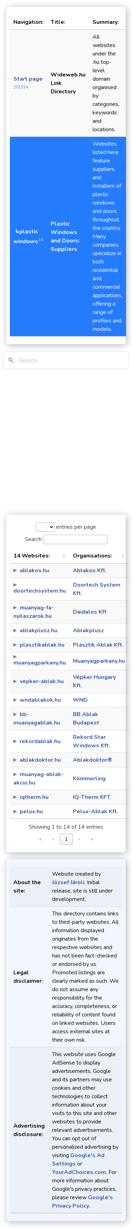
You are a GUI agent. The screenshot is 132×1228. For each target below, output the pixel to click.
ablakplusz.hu (38, 630)
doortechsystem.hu (39, 591)
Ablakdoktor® (92, 760)
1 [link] (66, 839)
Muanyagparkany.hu (99, 661)
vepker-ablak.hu (42, 681)
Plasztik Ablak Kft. (98, 645)
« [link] (40, 839)
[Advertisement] (66, 442)
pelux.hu (31, 811)
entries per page (75, 527)
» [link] (92, 839)
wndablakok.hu (40, 700)
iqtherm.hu (34, 797)
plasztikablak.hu (42, 645)
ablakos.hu (34, 570)
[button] (64, 555)
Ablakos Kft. (90, 570)
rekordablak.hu (40, 741)
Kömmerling (89, 778)
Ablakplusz (88, 630)
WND (80, 700)
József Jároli (68, 882)
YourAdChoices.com (79, 1172)
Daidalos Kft (90, 612)
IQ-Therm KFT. (92, 797)
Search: (34, 539)
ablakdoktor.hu (40, 760)
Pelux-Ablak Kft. (95, 811)
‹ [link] (53, 839)
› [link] (79, 839)
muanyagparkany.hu (39, 663)
